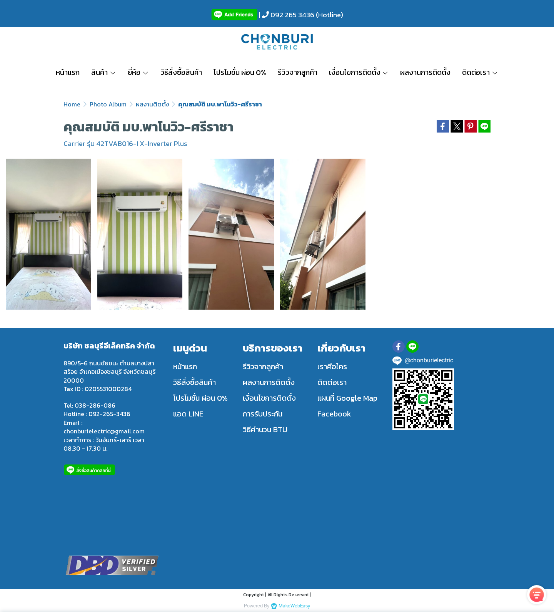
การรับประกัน (262, 414)
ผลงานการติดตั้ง (269, 382)
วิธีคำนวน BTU (265, 429)
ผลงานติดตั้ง (152, 104)
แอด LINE (188, 414)
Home (71, 104)
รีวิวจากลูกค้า (263, 366)
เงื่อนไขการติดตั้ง (269, 398)
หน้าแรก (185, 366)
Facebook (334, 414)
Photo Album (108, 104)
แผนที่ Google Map (347, 398)
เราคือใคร (332, 366)
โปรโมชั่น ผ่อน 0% (200, 398)
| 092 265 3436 (285, 15)
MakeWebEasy (294, 606)
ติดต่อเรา (332, 382)
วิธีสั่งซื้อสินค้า (194, 382)
